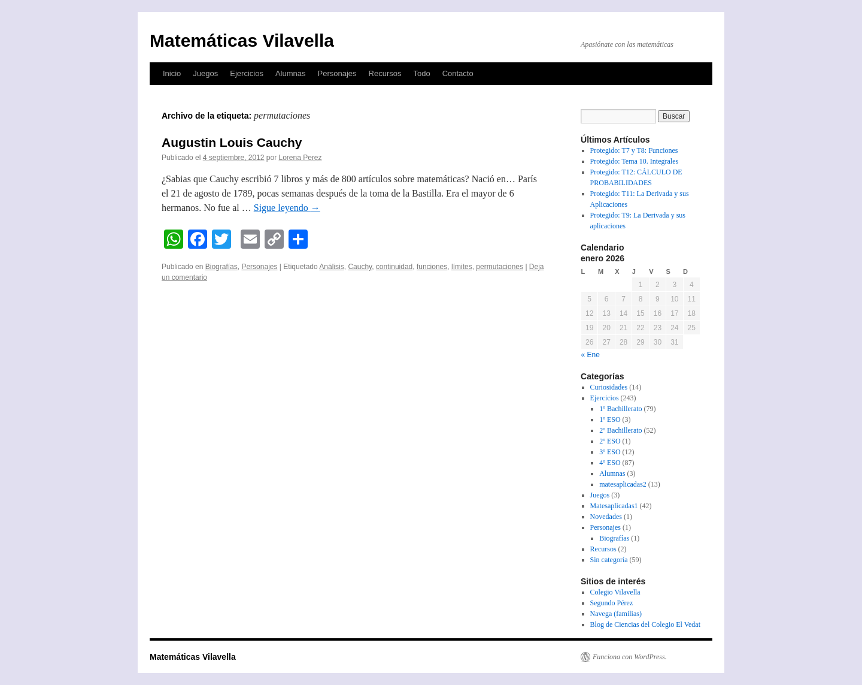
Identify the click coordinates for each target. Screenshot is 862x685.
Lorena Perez (300, 157)
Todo (421, 73)
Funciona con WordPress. (630, 657)
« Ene (590, 355)
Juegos (205, 73)
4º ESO (609, 462)
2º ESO (609, 441)
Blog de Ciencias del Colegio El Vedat (645, 624)
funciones (432, 266)
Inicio (172, 73)
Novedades (606, 516)
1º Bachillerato (620, 409)
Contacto (458, 73)
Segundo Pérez (611, 603)
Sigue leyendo (287, 208)
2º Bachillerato (620, 430)
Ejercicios (246, 73)
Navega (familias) (616, 613)
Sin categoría (609, 560)
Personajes (336, 73)
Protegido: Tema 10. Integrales (634, 161)
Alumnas (290, 73)
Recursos (385, 73)
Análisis (331, 266)
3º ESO (609, 452)
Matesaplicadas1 (614, 506)
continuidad (394, 266)
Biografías (221, 266)
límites (461, 266)
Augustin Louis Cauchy (232, 142)
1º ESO (609, 419)
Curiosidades (609, 387)
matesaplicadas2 (622, 484)
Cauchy (360, 266)
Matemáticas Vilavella (242, 40)
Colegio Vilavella (615, 592)
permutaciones (499, 266)
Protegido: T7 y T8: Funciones (634, 150)
